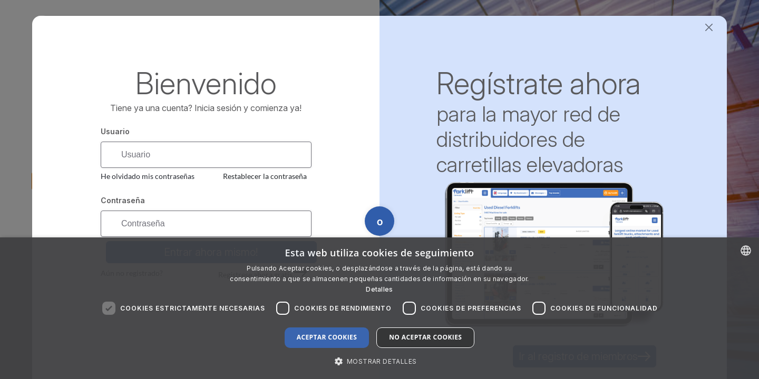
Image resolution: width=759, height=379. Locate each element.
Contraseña (123, 200)
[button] (380, 361)
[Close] (708, 27)
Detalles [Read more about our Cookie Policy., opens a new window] (379, 289)
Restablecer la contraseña (265, 176)
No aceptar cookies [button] (425, 337)
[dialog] (379, 308)
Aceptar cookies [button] (327, 337)
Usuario (115, 131)
